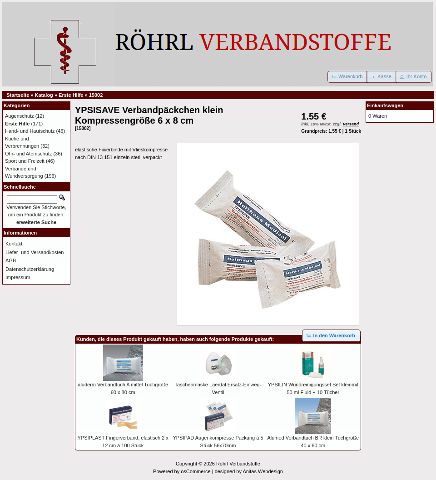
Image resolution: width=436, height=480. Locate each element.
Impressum (17, 277)
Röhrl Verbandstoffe (238, 463)
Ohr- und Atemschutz (28, 153)
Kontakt (13, 243)
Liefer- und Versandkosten (34, 252)
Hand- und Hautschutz (29, 131)
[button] (347, 77)
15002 (96, 95)
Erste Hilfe (71, 95)
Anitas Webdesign (262, 471)
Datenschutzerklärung (29, 269)
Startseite (17, 95)
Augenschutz (19, 116)
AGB (10, 260)
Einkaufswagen (385, 105)
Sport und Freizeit (25, 161)
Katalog (44, 95)
